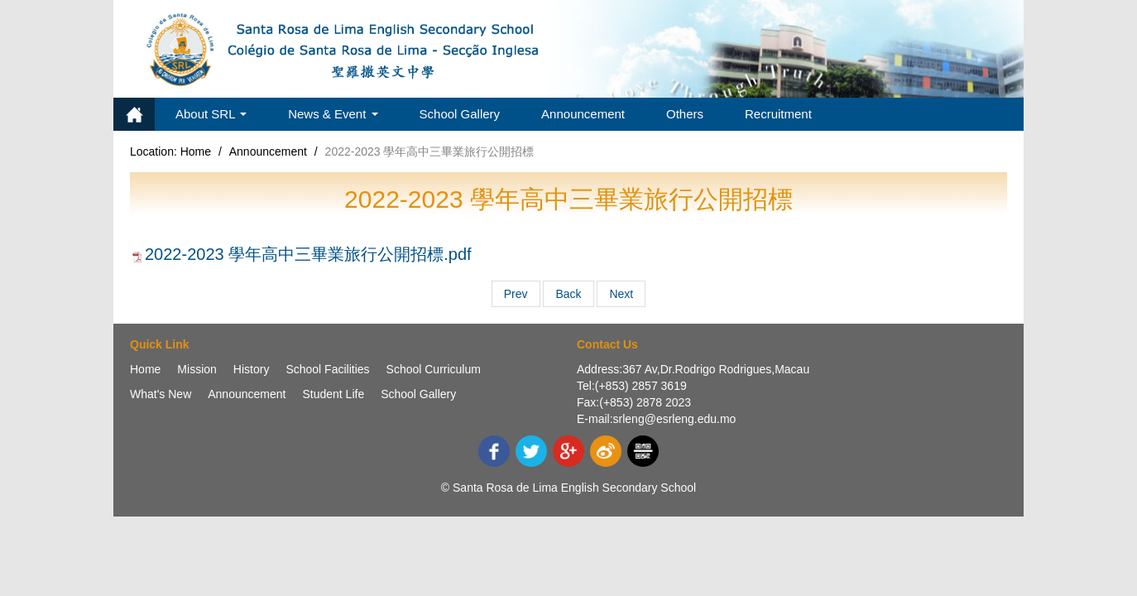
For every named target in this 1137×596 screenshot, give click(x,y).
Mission (196, 369)
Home (134, 114)
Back (568, 293)
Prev (516, 293)
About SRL (211, 114)
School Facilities (327, 369)
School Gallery (460, 114)
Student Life (333, 394)
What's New (160, 394)
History (251, 369)
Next (621, 293)
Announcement (583, 114)
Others (684, 114)
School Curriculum (433, 369)
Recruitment (778, 114)
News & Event (332, 114)
